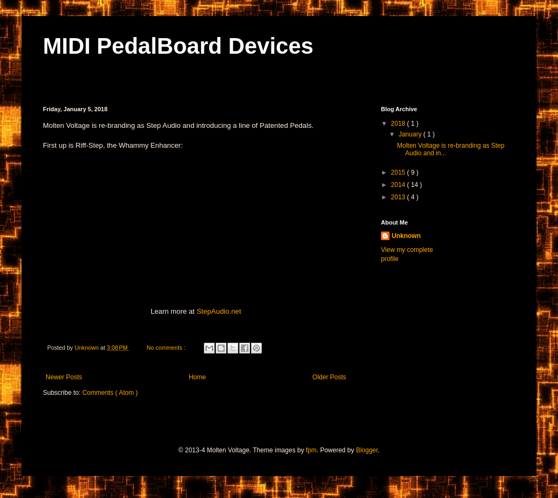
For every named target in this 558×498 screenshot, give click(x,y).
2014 (399, 185)
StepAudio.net (218, 311)
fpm (311, 450)
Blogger (367, 450)
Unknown (406, 236)
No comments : (166, 347)
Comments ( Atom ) (109, 392)
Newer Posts (64, 377)
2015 (399, 172)
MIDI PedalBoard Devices (178, 46)
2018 (399, 123)
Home (197, 377)
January (411, 134)
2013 (399, 197)
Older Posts (329, 377)
